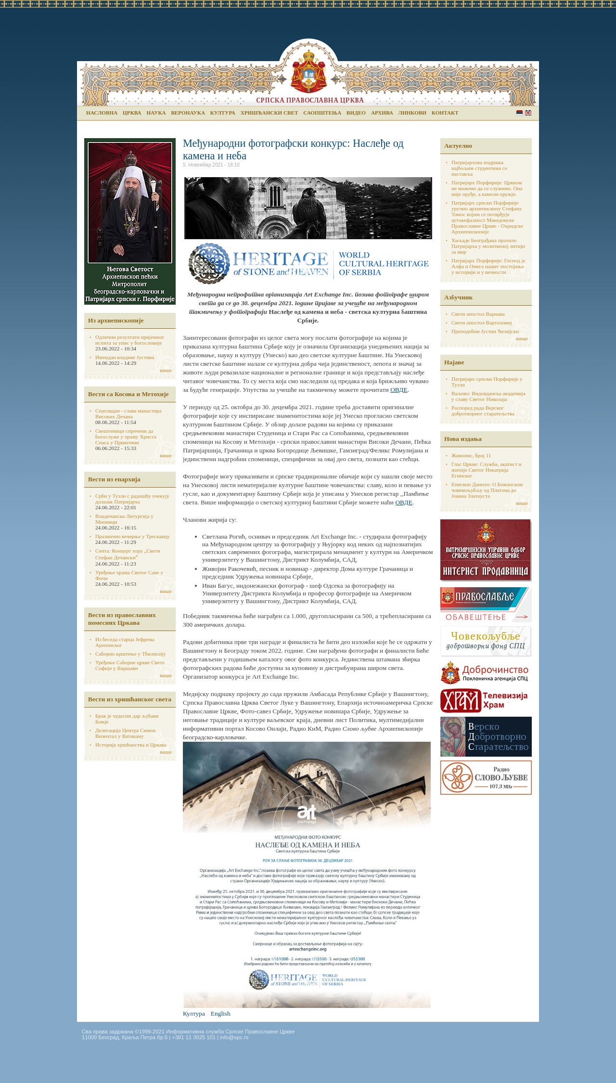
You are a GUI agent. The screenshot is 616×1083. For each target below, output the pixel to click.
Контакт (445, 113)
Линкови (412, 113)
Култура (222, 113)
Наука (156, 113)
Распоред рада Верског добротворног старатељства (482, 410)
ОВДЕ (399, 389)
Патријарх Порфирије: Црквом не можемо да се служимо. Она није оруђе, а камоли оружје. (487, 188)
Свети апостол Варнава (478, 314)
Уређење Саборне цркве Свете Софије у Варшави (130, 665)
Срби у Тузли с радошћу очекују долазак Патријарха (132, 498)
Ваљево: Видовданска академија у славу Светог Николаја (488, 396)
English (528, 113)
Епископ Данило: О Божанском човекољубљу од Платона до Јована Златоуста (487, 490)
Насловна (101, 113)
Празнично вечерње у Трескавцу (132, 536)
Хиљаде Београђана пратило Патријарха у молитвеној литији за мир (488, 246)
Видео (356, 113)
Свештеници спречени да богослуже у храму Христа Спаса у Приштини (125, 436)
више (166, 370)
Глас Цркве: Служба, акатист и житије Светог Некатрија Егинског (486, 469)
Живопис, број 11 (471, 455)
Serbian (519, 113)
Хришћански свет (269, 113)
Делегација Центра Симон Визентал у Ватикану (125, 733)
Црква (132, 113)
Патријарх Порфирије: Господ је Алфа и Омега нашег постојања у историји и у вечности (488, 266)
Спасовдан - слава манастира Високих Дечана (128, 413)
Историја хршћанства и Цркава (131, 745)
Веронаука (188, 113)
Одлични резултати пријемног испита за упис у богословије (129, 340)
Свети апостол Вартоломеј (481, 322)
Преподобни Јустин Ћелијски (485, 331)
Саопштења (322, 113)
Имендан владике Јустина (124, 357)
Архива (382, 113)
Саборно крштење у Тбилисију (130, 654)
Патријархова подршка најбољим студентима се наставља (479, 168)
